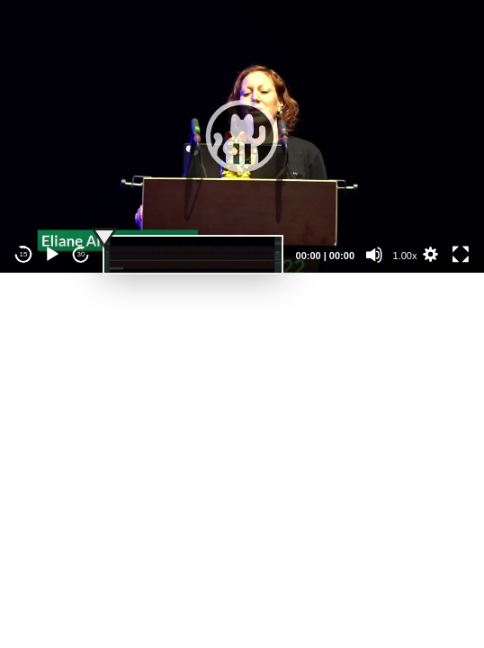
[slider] (193, 255)
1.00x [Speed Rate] (405, 255)
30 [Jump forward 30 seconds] (81, 254)
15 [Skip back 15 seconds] (24, 254)
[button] (242, 136)
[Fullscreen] (461, 255)
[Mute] (374, 255)
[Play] (52, 255)
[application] (242, 136)
